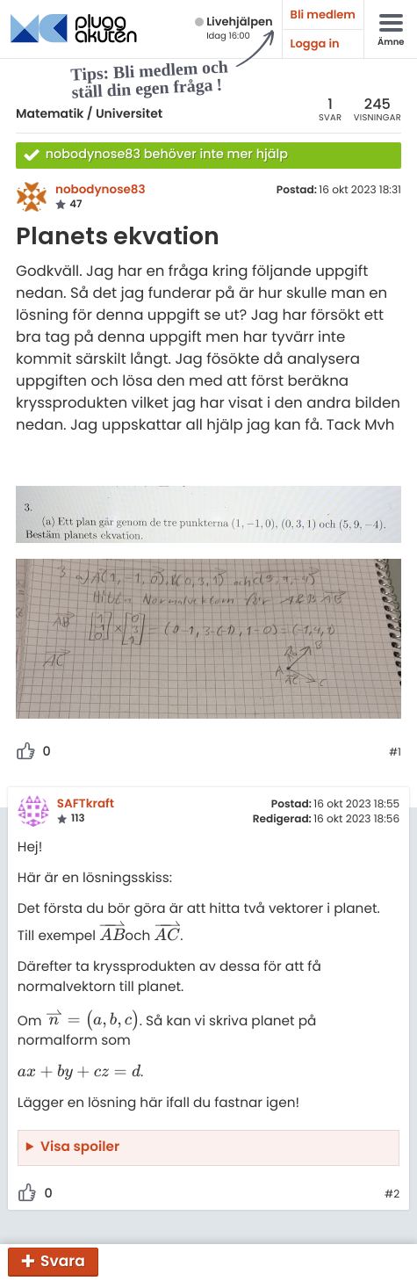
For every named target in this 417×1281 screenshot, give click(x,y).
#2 (392, 1195)
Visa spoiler (79, 1147)
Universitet (129, 113)
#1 (395, 753)
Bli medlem (323, 14)
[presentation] (112, 936)
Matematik (49, 113)
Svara (62, 1260)
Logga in (315, 43)
